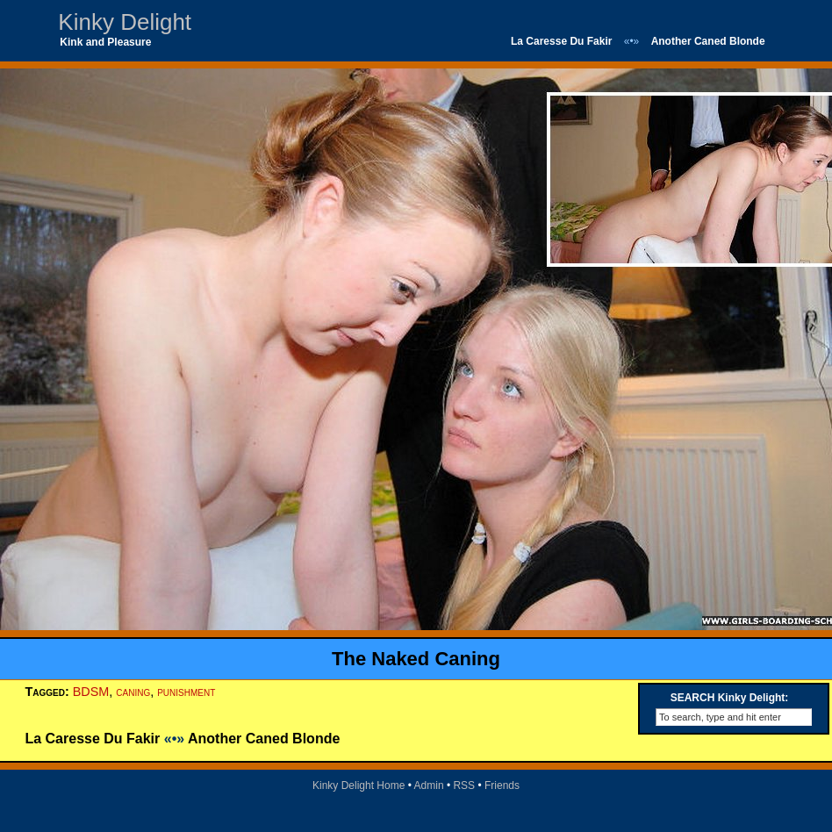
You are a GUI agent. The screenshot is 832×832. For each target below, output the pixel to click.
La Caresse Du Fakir (561, 41)
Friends (502, 785)
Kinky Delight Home (358, 785)
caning (133, 692)
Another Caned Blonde (708, 41)
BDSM (91, 692)
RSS (464, 785)
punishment (186, 692)
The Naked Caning (416, 659)
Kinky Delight (124, 22)
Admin (429, 785)
